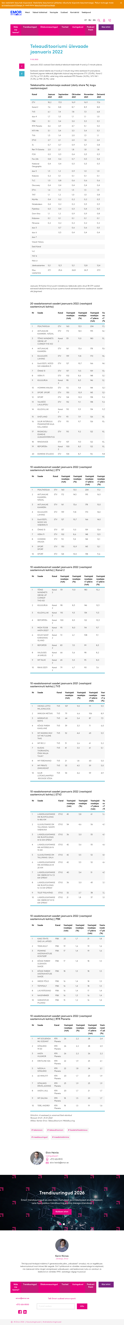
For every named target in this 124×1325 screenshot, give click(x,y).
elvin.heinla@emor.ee (59, 1163)
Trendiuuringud (30, 27)
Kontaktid (74, 12)
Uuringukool (77, 27)
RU (90, 20)
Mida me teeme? (15, 30)
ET (86, 20)
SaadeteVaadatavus (78, 1130)
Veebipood (86, 12)
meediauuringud (40, 1137)
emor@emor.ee (22, 1298)
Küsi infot (106, 27)
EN (94, 20)
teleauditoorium (56, 1130)
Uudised (64, 12)
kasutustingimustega (45, 5)
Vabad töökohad (40, 12)
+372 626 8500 (22, 1305)
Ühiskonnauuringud (49, 27)
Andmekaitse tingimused (52, 1322)
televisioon (38, 1130)
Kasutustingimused (33, 1322)
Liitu (82, 1306)
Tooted (65, 27)
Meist (27, 12)
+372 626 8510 (56, 1159)
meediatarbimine (61, 1137)
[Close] (121, 2)
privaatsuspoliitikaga (12, 5)
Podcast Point (90, 28)
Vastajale (54, 12)
